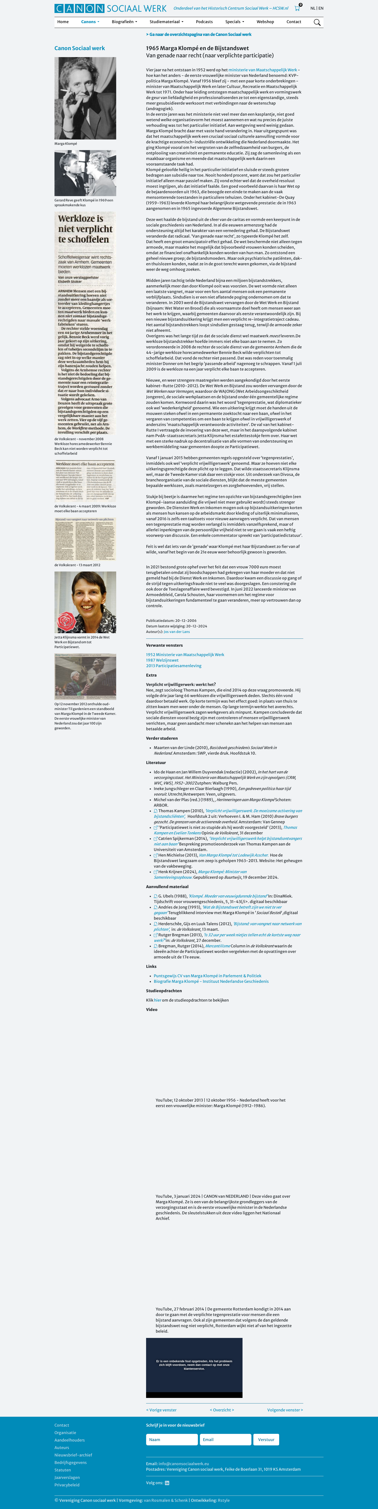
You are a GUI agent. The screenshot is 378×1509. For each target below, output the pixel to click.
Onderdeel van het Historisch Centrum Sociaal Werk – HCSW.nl (230, 8)
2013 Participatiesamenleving (174, 665)
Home (63, 21)
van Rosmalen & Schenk (166, 1500)
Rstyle (224, 1500)
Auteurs (61, 1447)
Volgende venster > (285, 1410)
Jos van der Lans (177, 632)
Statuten (62, 1470)
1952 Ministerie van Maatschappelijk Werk (185, 654)
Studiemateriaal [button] (165, 21)
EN (321, 8)
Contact (294, 21)
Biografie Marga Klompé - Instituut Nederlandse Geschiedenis (211, 981)
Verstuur (266, 1439)
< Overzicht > (222, 1410)
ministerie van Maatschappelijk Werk (263, 69)
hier (157, 1000)
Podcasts (204, 21)
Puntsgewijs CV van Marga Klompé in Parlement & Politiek (207, 975)
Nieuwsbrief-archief (73, 1455)
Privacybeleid (67, 1484)
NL (312, 8)
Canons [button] (88, 21)
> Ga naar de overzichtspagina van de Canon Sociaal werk (198, 34)
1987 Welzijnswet (162, 660)
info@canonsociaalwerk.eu (184, 1463)
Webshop (265, 21)
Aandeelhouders (69, 1440)
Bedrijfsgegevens (70, 1462)
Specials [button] (233, 21)
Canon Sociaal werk (79, 48)
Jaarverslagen (67, 1477)
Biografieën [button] (123, 21)
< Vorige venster (161, 1410)
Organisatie (65, 1432)
